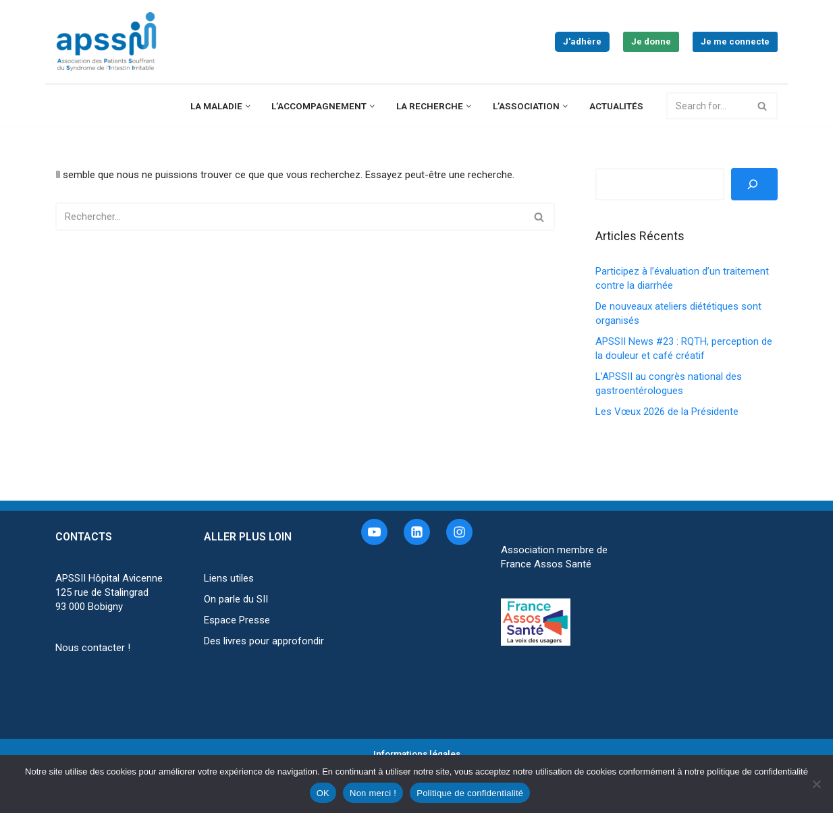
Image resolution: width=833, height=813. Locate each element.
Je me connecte (735, 41)
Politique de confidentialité (469, 793)
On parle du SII (236, 599)
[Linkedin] (417, 532)
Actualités (616, 106)
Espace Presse (237, 620)
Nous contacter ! (92, 648)
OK (323, 793)
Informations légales (416, 753)
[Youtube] (374, 532)
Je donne (651, 41)
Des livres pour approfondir (264, 641)
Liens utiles (229, 578)
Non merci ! (373, 793)
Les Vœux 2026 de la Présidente (666, 411)
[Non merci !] (816, 784)
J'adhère (582, 41)
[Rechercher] (707, 105)
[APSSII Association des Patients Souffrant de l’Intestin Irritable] (109, 42)
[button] (248, 106)
